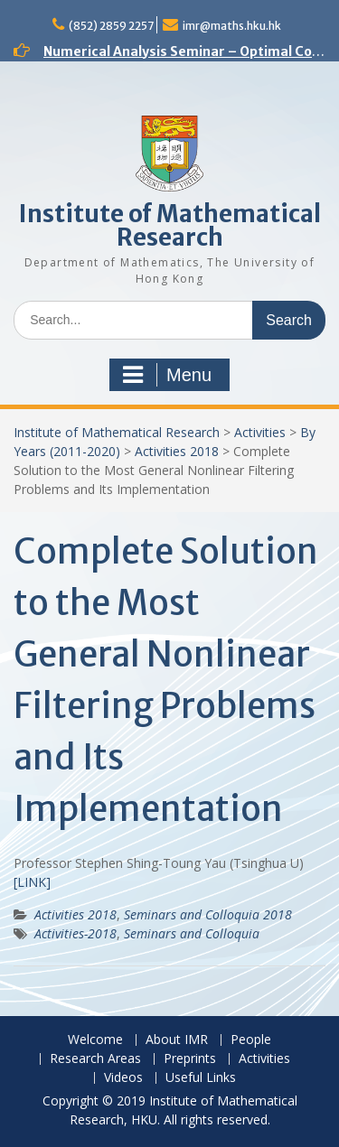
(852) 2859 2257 (111, 26)
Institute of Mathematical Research (170, 225)
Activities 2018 (177, 451)
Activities (260, 432)
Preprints (190, 1059)
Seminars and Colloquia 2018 (208, 914)
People (251, 1040)
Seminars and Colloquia (191, 933)
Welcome (95, 1040)
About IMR (177, 1040)
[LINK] (32, 882)
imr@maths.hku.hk (232, 26)
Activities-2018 (75, 933)
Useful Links (200, 1078)
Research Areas (95, 1059)
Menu (167, 375)
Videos (123, 1078)
